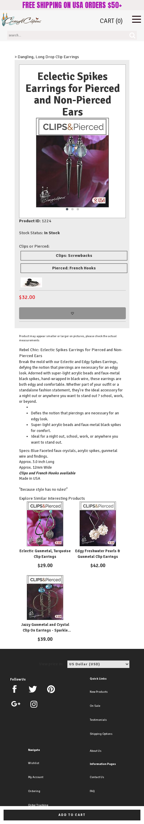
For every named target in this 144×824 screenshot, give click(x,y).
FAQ (92, 791)
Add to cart (72, 815)
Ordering (34, 791)
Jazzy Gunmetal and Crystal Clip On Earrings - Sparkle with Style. (45, 630)
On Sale (95, 706)
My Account (35, 777)
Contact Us (97, 777)
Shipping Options (101, 734)
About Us (95, 751)
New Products (99, 692)
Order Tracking (38, 805)
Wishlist (33, 763)
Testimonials (98, 720)
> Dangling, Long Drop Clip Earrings (47, 56)
